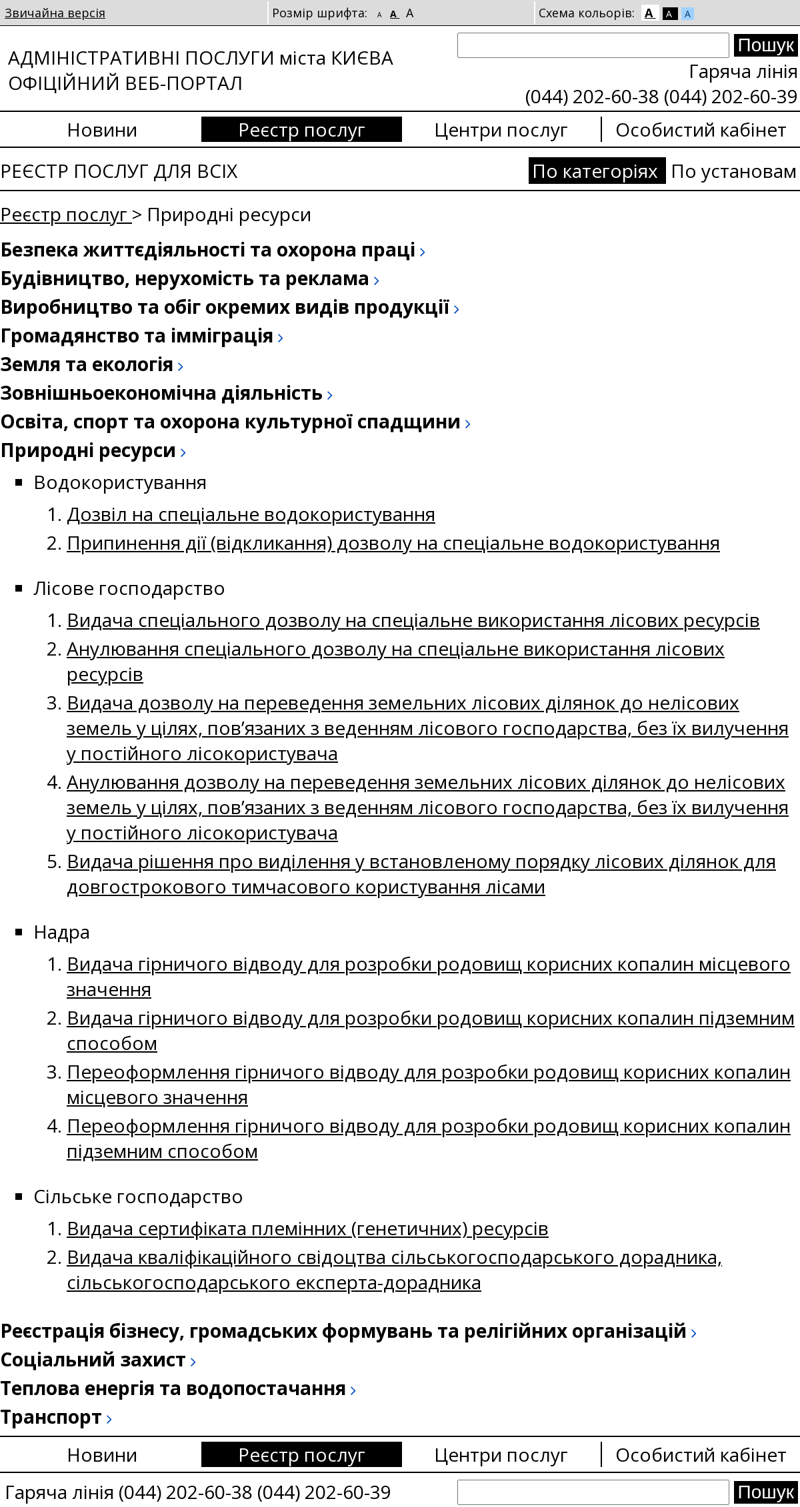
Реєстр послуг (301, 129)
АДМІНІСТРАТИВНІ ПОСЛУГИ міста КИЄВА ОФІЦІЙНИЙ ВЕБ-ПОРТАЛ (200, 70)
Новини (102, 129)
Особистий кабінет (701, 129)
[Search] (593, 45)
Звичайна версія (55, 13)
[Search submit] (766, 45)
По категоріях (597, 170)
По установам (734, 170)
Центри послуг (501, 129)
